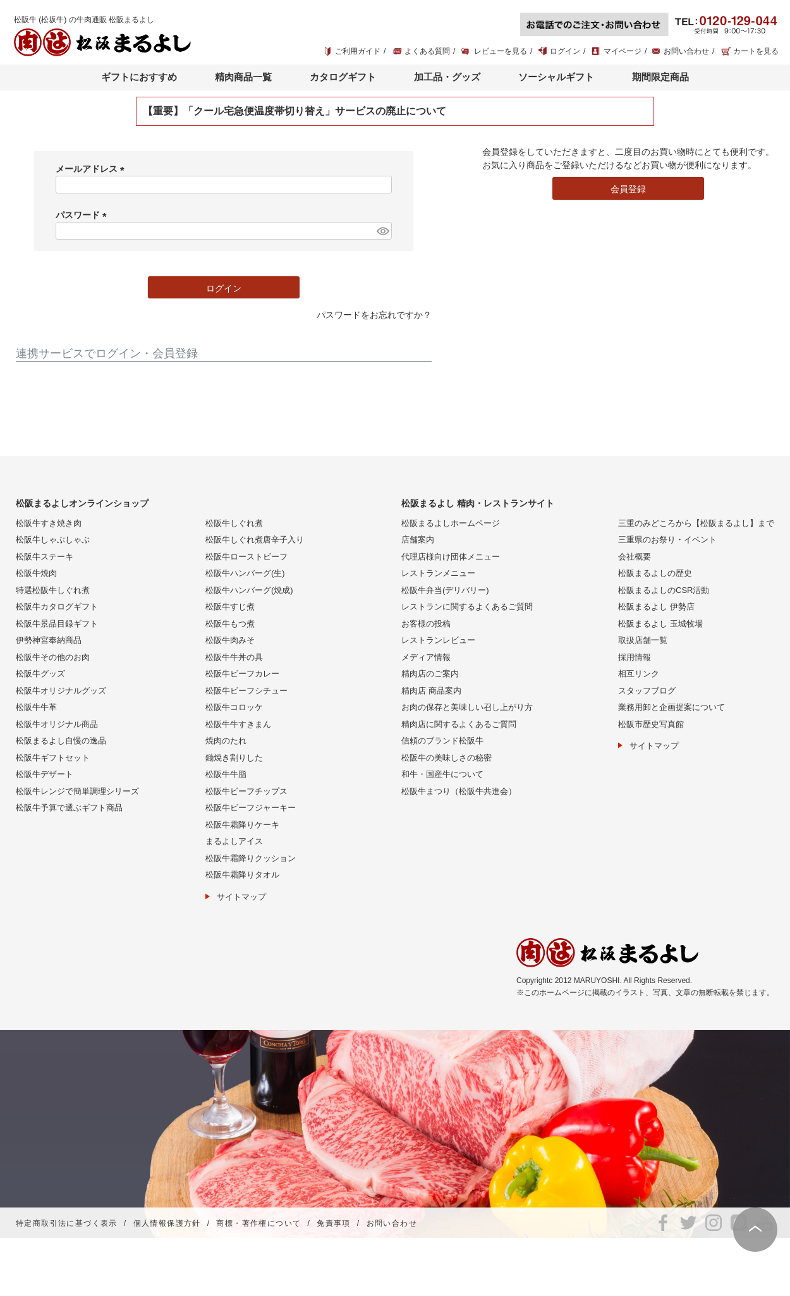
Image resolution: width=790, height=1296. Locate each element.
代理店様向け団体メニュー (450, 556)
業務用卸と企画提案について (671, 707)
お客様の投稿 (426, 623)
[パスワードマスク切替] (382, 231)
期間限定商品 (660, 76)
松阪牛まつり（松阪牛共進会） (458, 791)
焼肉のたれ (225, 740)
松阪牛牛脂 (225, 774)
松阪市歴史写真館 (651, 724)
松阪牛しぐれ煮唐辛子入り (254, 539)
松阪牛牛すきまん (238, 724)
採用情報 (634, 657)
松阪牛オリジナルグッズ (61, 690)
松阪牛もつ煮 (230, 623)
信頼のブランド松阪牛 (442, 740)
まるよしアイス (234, 841)
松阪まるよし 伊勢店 (656, 606)
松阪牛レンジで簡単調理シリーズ (77, 791)
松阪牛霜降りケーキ (242, 824)
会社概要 (634, 556)
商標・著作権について (258, 1223)
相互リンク (638, 673)
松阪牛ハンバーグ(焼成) (249, 590)
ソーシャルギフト (556, 76)
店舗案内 (417, 539)
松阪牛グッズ (40, 673)
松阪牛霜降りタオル (242, 874)
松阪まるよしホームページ (450, 523)
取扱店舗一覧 (642, 640)
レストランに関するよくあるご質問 (467, 606)
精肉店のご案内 (430, 673)
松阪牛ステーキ (44, 556)
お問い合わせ (686, 51)
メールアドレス (92, 169)
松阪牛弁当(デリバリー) (445, 590)
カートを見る (756, 51)
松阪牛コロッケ (234, 707)
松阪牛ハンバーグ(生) (245, 573)
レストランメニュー (438, 573)
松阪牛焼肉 (36, 573)
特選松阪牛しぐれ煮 (53, 590)
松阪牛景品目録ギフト (57, 623)
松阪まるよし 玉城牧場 (660, 623)
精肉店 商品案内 (431, 690)
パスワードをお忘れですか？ (374, 315)
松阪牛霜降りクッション (250, 858)
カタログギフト (343, 76)
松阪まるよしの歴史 (655, 573)
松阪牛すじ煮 (230, 606)
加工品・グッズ (447, 76)
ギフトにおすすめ (139, 76)
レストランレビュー (438, 640)
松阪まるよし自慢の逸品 (61, 740)
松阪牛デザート (44, 774)
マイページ (622, 51)
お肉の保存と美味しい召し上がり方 (467, 707)
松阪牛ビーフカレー (242, 673)
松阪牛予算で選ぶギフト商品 (69, 807)
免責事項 (334, 1223)
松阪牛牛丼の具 (234, 657)
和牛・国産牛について (442, 774)
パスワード (83, 215)
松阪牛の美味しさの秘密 (446, 757)
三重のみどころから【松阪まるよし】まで (696, 523)
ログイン (565, 51)
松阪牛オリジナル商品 (57, 724)
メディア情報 (426, 657)
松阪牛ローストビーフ (246, 556)
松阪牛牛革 (36, 707)
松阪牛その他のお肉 (53, 657)
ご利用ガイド (357, 51)
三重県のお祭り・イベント (667, 539)
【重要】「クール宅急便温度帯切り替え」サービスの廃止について (294, 111)
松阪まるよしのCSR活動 (663, 590)
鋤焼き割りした (234, 757)
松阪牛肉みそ (230, 640)
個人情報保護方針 (167, 1223)
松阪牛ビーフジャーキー (250, 807)
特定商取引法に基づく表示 (67, 1223)
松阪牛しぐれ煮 (234, 523)
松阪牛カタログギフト (57, 606)
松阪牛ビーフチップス (246, 791)
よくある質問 (427, 51)
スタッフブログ (647, 690)
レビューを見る (500, 51)
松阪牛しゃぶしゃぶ (53, 539)
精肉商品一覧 (243, 76)
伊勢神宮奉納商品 (49, 640)
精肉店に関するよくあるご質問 (458, 724)
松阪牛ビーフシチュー (246, 690)
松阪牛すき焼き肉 (49, 523)
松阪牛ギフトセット (53, 757)
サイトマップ (241, 897)
